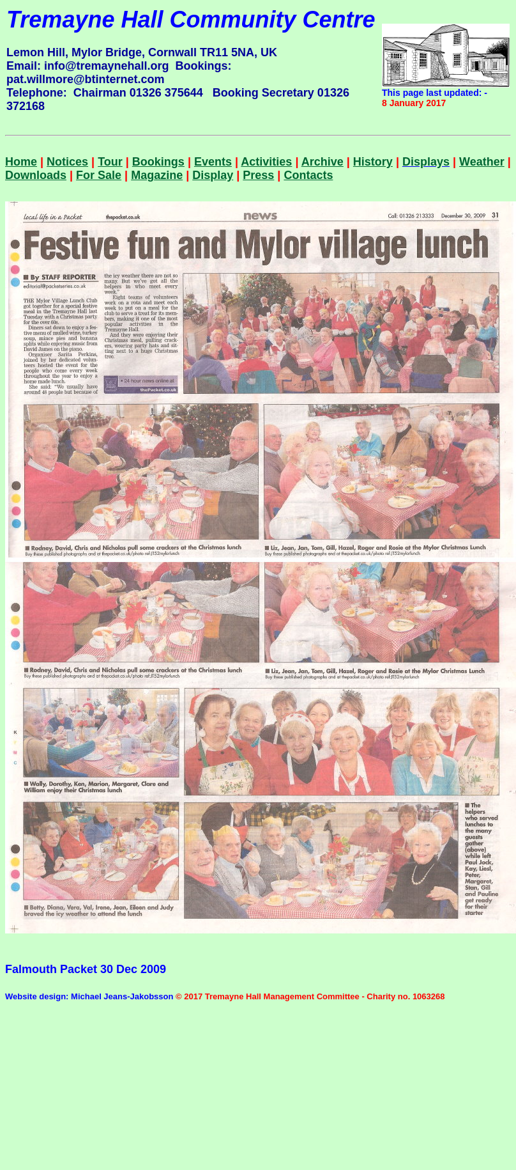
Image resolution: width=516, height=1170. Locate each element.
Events (213, 161)
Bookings (158, 161)
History (373, 161)
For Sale (98, 175)
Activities (266, 161)
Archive (322, 161)
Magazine (157, 175)
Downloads (35, 175)
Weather (482, 161)
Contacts (308, 175)
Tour (110, 161)
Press (258, 175)
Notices (67, 161)
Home (21, 161)
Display (212, 175)
